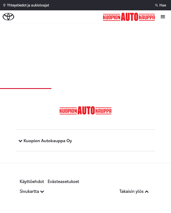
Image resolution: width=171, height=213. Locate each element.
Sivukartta (32, 191)
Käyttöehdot (32, 181)
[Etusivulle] (130, 17)
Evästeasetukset (63, 181)
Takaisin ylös (134, 191)
